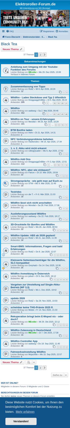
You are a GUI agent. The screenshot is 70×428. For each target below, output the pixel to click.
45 (62, 114)
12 (66, 165)
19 (58, 103)
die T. (30, 194)
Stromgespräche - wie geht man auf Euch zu (36, 181)
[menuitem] (10, 31)
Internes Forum (28, 74)
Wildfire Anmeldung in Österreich (30, 273)
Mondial (32, 122)
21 (66, 103)
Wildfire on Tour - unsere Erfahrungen (33, 119)
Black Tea (9, 44)
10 (62, 125)
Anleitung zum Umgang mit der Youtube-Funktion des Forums (34, 68)
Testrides (16, 191)
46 (66, 114)
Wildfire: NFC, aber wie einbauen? (30, 170)
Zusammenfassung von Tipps (28, 86)
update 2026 (18, 298)
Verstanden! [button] (21, 421)
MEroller (32, 72)
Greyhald (32, 265)
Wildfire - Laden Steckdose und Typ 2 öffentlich (38, 97)
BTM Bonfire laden (21, 130)
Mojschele (33, 354)
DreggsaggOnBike (36, 100)
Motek (31, 310)
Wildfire (15, 108)
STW (30, 183)
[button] (44, 54)
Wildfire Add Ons (20, 159)
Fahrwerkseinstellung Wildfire (28, 351)
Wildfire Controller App (24, 341)
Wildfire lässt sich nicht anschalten (31, 202)
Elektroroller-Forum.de (35, 4)
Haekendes (33, 142)
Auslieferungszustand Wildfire (28, 213)
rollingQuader (34, 151)
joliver (31, 276)
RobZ (30, 89)
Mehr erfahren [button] (25, 411)
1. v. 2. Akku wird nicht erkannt (28, 148)
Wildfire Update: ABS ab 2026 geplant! (33, 235)
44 (58, 114)
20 (62, 103)
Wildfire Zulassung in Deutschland (31, 330)
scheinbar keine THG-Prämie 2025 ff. (32, 307)
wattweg (32, 111)
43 (54, 114)
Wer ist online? (9, 383)
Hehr (30, 132)
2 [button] (40, 54)
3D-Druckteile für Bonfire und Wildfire (33, 224)
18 (54, 103)
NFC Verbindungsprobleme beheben (32, 139)
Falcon (31, 172)
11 (66, 125)
